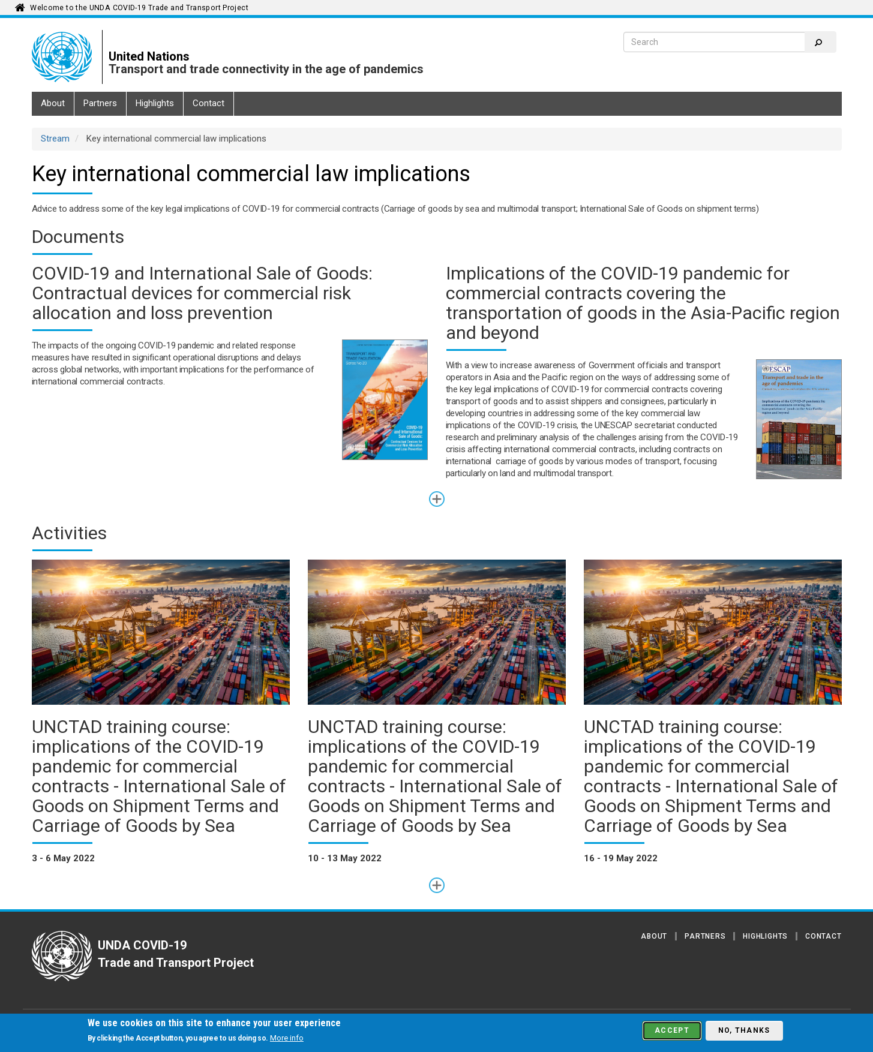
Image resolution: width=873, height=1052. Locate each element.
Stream (55, 138)
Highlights (155, 103)
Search (818, 42)
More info (287, 1037)
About (53, 103)
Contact (208, 103)
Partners (100, 103)
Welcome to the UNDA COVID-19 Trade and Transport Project (139, 8)
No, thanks (744, 1030)
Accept (672, 1030)
